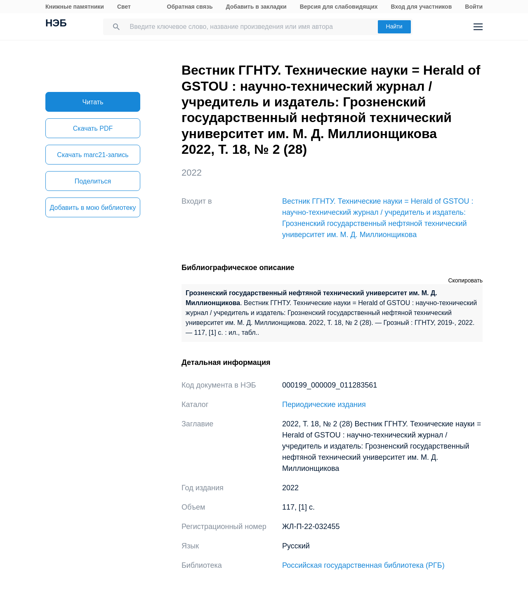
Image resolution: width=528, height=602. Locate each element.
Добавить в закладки (256, 6)
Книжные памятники (74, 6)
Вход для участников (421, 6)
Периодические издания (324, 404)
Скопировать (465, 280)
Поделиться (93, 181)
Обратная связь (190, 6)
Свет (124, 6)
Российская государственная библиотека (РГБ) (363, 565)
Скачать (93, 128)
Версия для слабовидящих (339, 6)
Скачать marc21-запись (92, 154)
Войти (474, 6)
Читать (93, 102)
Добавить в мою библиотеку (93, 207)
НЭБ (56, 23)
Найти (394, 26)
